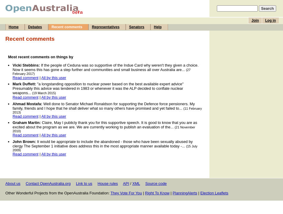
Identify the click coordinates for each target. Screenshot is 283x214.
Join (255, 20)
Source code (156, 183)
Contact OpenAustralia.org (48, 183)
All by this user (53, 77)
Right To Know (157, 193)
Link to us (84, 183)
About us (13, 183)
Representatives (105, 27)
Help (157, 27)
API (126, 183)
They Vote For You (126, 193)
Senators (136, 27)
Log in (270, 20)
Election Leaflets (214, 193)
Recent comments (67, 27)
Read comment (25, 77)
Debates (35, 27)
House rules (107, 183)
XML (136, 183)
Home (13, 27)
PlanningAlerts (185, 193)
